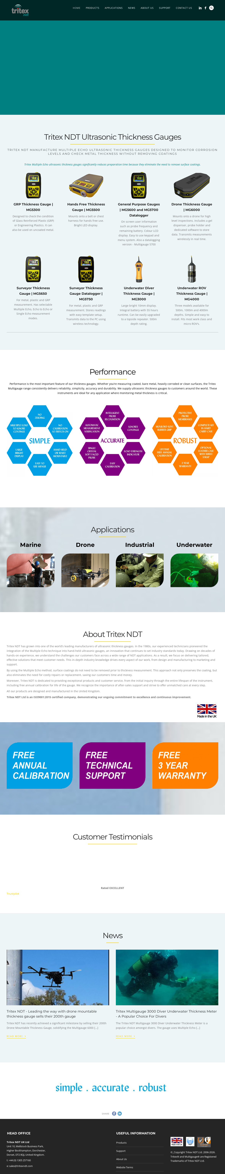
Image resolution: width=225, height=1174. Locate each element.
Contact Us (184, 8)
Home (76, 8)
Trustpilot (13, 894)
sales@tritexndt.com (21, 1166)
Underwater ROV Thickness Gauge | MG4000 (191, 293)
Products (92, 8)
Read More (16, 1035)
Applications (114, 8)
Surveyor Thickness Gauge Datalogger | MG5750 (86, 293)
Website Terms (124, 1167)
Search (211, 8)
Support (165, 8)
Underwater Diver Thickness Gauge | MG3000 (138, 293)
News (131, 8)
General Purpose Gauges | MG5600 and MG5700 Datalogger (139, 209)
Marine (30, 544)
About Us (147, 8)
